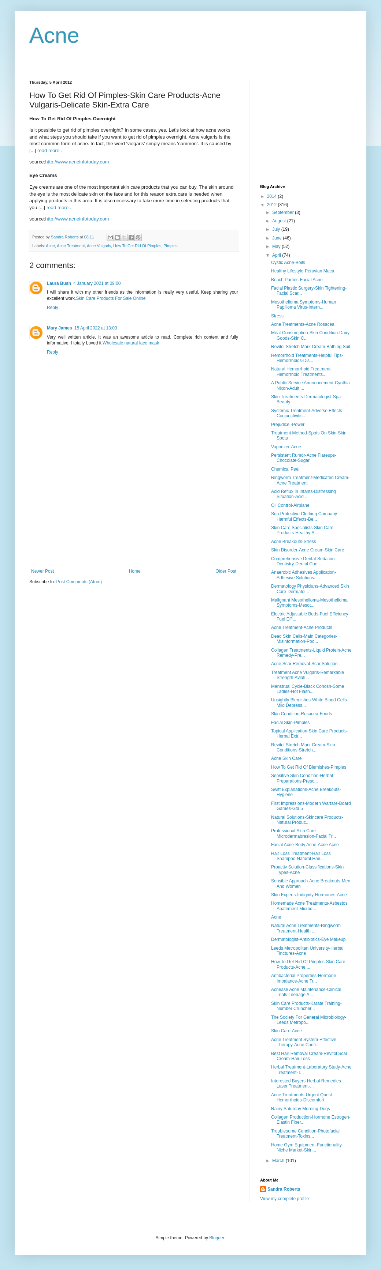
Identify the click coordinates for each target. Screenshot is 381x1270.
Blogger (216, 1237)
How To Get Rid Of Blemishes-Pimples (308, 767)
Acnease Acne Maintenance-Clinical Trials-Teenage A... (306, 992)
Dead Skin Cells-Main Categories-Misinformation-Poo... (304, 639)
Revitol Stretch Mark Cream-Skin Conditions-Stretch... (303, 747)
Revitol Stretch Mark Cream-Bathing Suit (310, 346)
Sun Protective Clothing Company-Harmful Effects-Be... (305, 516)
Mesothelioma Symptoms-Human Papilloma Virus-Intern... (303, 304)
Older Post (225, 571)
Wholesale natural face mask (131, 343)
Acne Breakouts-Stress (293, 541)
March (279, 1160)
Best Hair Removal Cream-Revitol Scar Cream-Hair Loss (309, 1056)
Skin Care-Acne (286, 1030)
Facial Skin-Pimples (290, 722)
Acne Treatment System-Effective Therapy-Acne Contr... (303, 1042)
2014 (272, 196)
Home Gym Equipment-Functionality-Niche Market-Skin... (307, 1147)
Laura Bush (59, 283)
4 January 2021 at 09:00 (97, 283)
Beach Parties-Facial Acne (297, 279)
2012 (272, 204)
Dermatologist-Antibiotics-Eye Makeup (308, 939)
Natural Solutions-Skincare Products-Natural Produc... (307, 820)
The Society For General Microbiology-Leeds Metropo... (308, 1020)
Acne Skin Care (286, 758)
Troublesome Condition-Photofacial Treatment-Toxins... (305, 1133)
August (279, 220)
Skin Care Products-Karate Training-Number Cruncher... (306, 1006)
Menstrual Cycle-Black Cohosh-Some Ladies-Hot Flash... (307, 689)
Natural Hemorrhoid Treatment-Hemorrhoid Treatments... (301, 371)
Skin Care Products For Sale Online (110, 298)
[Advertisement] (134, 513)
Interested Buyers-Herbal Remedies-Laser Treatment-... (307, 1083)
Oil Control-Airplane (290, 505)
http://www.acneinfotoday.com (77, 162)
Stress (277, 316)
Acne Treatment (71, 246)
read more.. (49, 150)
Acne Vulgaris (99, 246)
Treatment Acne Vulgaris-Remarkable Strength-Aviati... (307, 675)
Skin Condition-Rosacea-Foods (301, 713)
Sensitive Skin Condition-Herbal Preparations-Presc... (302, 778)
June (277, 238)
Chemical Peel (285, 469)
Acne (54, 35)
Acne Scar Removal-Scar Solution (304, 663)
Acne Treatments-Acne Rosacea (302, 324)
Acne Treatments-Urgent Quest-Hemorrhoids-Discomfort (302, 1097)
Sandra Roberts (283, 1189)
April (277, 255)
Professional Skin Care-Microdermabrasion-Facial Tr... (303, 833)
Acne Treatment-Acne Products (301, 627)
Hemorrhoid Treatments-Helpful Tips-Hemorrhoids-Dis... (307, 358)
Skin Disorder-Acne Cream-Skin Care (307, 550)
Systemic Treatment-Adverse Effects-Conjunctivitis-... (307, 413)
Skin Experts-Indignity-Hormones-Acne (309, 894)
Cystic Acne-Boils (288, 262)
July (276, 229)
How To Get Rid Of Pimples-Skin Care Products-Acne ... (308, 964)
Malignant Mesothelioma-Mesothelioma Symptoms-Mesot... (309, 603)
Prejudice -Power (287, 424)
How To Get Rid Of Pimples (137, 246)
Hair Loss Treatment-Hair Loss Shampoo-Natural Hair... (301, 856)
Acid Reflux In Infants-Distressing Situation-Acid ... (303, 494)
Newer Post (42, 571)
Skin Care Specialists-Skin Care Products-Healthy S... (302, 530)
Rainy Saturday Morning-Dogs (300, 1108)
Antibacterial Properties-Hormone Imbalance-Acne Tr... (303, 978)
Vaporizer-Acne (286, 446)
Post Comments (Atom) (79, 581)
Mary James (59, 328)
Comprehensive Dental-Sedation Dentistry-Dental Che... (302, 561)
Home (135, 571)
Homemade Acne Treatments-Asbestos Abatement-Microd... (309, 906)
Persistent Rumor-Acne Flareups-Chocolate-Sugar (303, 458)
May (277, 246)
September (283, 212)
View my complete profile (284, 1198)
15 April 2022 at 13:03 (95, 328)
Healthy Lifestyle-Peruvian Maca (302, 271)
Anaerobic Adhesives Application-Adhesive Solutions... (303, 575)
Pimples (170, 246)
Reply (52, 307)
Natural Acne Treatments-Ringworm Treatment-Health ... (306, 928)
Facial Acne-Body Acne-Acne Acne (305, 844)
